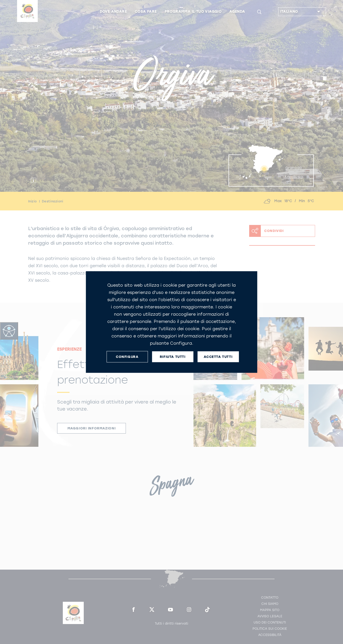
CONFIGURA (127, 357)
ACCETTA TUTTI (218, 357)
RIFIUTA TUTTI (173, 357)
